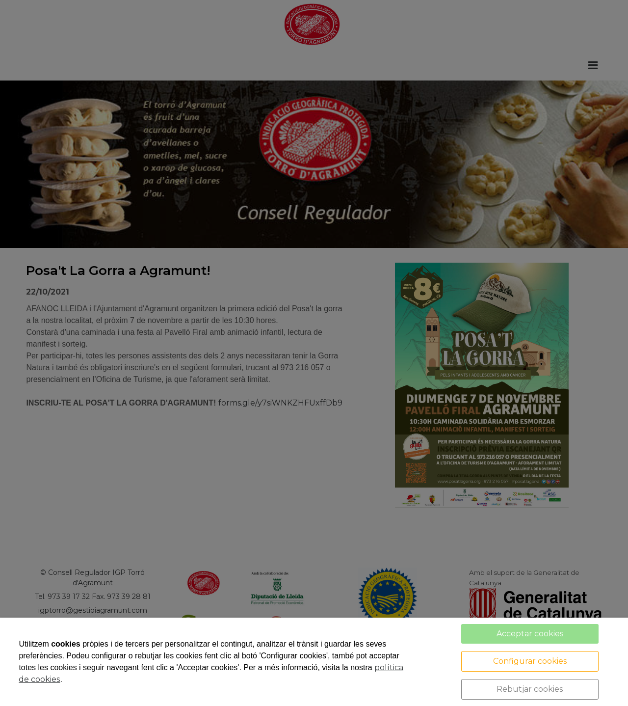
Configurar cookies (530, 661)
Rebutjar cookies (530, 689)
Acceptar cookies (530, 633)
